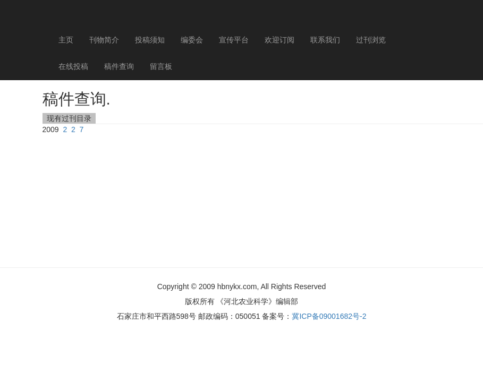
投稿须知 (150, 40)
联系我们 (325, 40)
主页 (65, 40)
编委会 (192, 40)
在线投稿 (73, 66)
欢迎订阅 (279, 40)
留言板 (161, 66)
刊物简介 (104, 40)
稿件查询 (119, 66)
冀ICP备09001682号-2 (329, 316)
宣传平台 (234, 40)
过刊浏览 (371, 40)
